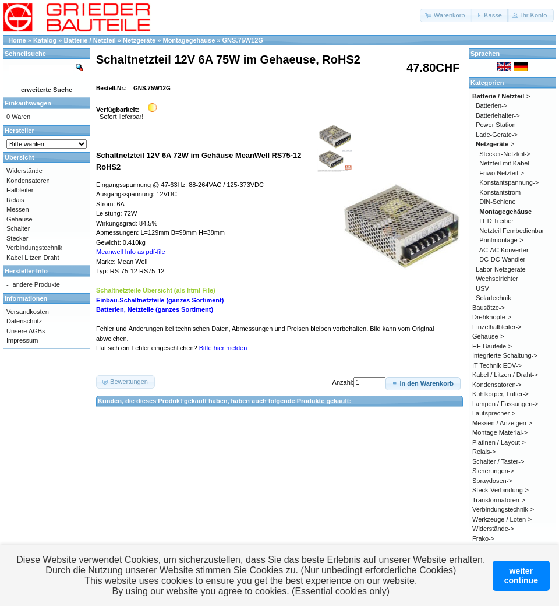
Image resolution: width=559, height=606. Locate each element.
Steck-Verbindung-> (500, 490)
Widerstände (24, 170)
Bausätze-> (488, 307)
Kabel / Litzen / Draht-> (505, 374)
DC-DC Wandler (502, 259)
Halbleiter (19, 189)
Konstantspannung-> (509, 182)
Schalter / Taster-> (498, 461)
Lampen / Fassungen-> (505, 403)
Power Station (495, 124)
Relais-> (484, 451)
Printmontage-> (501, 240)
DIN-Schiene (497, 201)
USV (482, 288)
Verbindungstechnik (34, 247)
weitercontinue (521, 575)
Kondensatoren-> (497, 384)
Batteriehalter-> (498, 115)
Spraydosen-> (492, 480)
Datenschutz (24, 321)
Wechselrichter (497, 278)
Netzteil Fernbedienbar (511, 230)
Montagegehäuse (188, 40)
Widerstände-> (493, 528)
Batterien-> (491, 105)
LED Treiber (496, 220)
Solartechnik (493, 297)
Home (17, 40)
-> (501, 96)
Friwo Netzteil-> (501, 173)
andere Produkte (36, 284)
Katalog (44, 40)
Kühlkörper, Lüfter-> (500, 393)
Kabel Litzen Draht (32, 257)
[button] (446, 15)
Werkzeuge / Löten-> (502, 519)
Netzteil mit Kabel (504, 163)
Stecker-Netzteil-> (504, 153)
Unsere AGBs (25, 330)
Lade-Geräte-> (497, 134)
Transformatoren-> (498, 499)
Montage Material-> (500, 432)
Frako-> (483, 538)
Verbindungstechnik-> (503, 509)
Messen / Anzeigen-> (502, 423)
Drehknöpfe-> (491, 316)
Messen (17, 209)
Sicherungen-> (493, 470)
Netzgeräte (139, 40)
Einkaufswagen (28, 103)
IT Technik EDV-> (497, 365)
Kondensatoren (28, 180)
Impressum (22, 340)
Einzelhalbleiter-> (497, 326)
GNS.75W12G (242, 40)
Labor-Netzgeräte (501, 269)
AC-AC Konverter (504, 249)
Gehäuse (19, 219)
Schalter (18, 228)
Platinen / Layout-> (499, 442)
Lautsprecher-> (493, 413)
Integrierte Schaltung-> (504, 355)
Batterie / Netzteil (90, 40)
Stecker (17, 238)
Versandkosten (27, 311)
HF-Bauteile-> (492, 346)
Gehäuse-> (488, 336)
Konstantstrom (500, 192)
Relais (15, 199)
